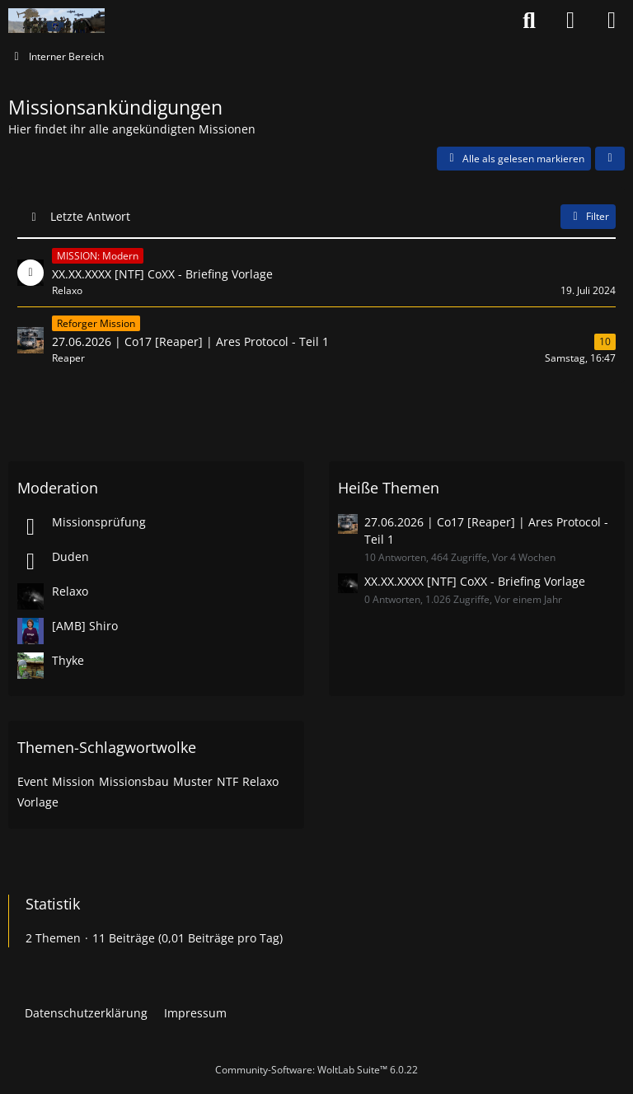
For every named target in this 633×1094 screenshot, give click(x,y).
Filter (588, 216)
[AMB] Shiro (85, 625)
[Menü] (611, 20)
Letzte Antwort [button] (90, 216)
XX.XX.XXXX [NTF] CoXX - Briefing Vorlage (474, 581)
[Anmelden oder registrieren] (570, 20)
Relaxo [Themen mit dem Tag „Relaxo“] (260, 781)
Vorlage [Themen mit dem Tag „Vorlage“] (38, 802)
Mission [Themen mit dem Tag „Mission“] (73, 781)
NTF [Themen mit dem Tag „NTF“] (227, 781)
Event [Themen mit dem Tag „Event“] (32, 781)
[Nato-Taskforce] (56, 20)
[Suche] (529, 20)
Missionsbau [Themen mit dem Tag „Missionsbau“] (134, 781)
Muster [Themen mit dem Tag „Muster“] (193, 781)
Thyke (68, 660)
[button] (610, 159)
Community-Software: (316, 1070)
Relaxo (70, 591)
